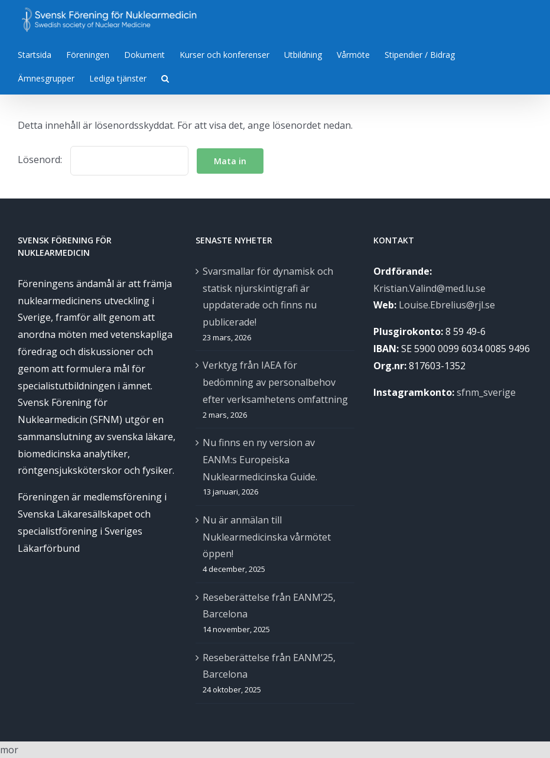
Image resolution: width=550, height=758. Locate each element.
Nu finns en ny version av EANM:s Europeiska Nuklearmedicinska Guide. (260, 459)
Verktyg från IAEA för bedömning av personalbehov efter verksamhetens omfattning (275, 382)
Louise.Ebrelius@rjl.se (447, 304)
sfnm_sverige (486, 392)
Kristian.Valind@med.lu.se (429, 288)
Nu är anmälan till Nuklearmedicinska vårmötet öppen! (267, 537)
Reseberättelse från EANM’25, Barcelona (269, 606)
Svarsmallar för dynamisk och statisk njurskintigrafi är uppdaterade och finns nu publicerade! (268, 296)
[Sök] (165, 77)
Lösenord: (103, 159)
